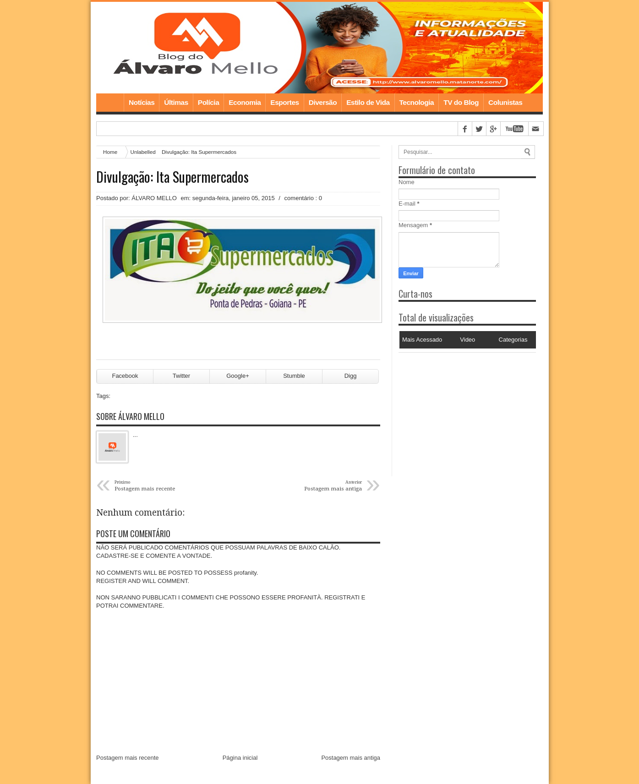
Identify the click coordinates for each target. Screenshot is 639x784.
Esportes (284, 102)
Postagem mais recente (127, 757)
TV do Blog (461, 102)
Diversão (323, 102)
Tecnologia (416, 102)
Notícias (141, 102)
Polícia (208, 102)
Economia (245, 102)
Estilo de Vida (367, 102)
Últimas (176, 102)
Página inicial (240, 757)
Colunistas (505, 102)
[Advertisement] (456, 410)
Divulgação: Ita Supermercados (172, 177)
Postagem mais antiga (350, 757)
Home (110, 102)
